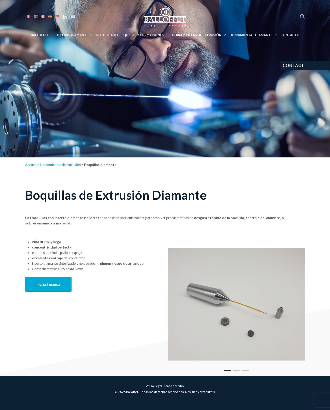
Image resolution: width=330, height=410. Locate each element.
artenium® (207, 392)
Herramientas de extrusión (60, 164)
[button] (48, 284)
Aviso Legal (154, 386)
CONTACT (293, 65)
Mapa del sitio (174, 386)
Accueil (30, 164)
